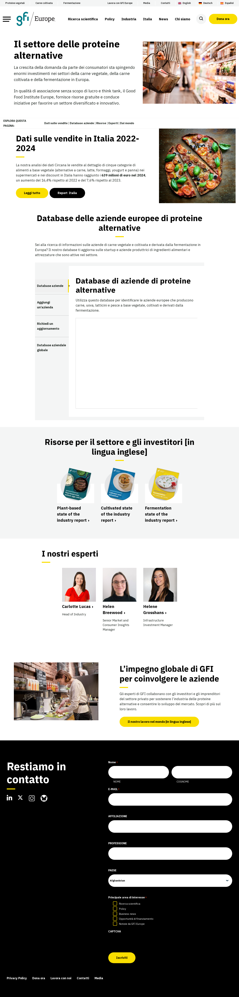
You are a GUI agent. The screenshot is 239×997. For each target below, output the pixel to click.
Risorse (101, 123)
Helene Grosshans (153, 609)
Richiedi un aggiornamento (48, 326)
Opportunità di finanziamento (136, 918)
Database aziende (82, 123)
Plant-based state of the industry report (72, 514)
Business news (127, 913)
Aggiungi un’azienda (45, 304)
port (67, 193)
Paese (112, 870)
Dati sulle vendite (56, 123)
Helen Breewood (112, 609)
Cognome (183, 781)
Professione (117, 843)
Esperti (113, 123)
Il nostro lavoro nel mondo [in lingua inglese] (159, 722)
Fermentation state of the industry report (160, 514)
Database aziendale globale (51, 347)
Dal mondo (127, 123)
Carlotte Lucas (76, 606)
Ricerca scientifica (129, 903)
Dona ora (223, 19)
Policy (122, 908)
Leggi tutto (32, 193)
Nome (117, 781)
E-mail (113, 789)
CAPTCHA (114, 931)
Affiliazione (117, 816)
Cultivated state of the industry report (116, 514)
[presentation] (134, 942)
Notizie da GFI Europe (132, 923)
